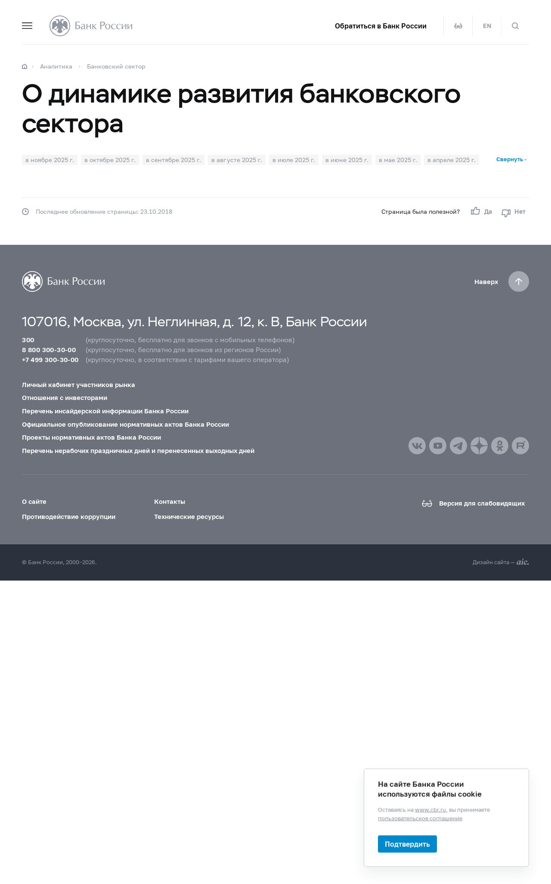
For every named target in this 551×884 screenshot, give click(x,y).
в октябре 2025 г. (110, 159)
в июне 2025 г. (346, 159)
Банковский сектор (116, 66)
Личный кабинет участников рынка (78, 384)
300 (28, 340)
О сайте (34, 501)
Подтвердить (407, 844)
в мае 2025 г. (398, 159)
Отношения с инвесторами (64, 397)
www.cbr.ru (430, 809)
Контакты (169, 501)
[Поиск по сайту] (515, 25)
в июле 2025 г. (293, 159)
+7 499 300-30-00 (50, 359)
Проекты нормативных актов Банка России (91, 437)
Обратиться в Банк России (381, 25)
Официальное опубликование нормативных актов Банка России (125, 424)
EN (487, 25)
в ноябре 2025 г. (49, 159)
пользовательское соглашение (420, 817)
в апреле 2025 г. (451, 159)
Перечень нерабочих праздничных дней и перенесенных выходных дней (138, 450)
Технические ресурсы (189, 516)
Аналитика (56, 66)
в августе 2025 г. (236, 159)
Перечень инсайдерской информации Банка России (105, 411)
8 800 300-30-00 (49, 349)
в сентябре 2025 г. (173, 159)
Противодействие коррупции (68, 516)
